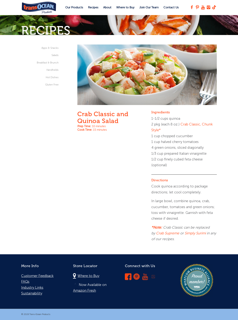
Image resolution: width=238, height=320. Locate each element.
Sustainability (31, 293)
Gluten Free (52, 84)
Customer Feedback (37, 276)
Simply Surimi (195, 233)
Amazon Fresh (84, 290)
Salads (55, 55)
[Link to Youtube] (203, 7)
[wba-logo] (196, 280)
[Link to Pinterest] (197, 7)
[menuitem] (74, 7)
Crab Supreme (167, 233)
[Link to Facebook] (191, 7)
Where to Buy (88, 276)
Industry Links (32, 287)
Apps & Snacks (50, 48)
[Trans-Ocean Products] (39, 7)
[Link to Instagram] (208, 7)
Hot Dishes (52, 77)
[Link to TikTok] (214, 7)
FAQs (25, 281)
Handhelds (52, 70)
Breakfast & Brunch (48, 62)
